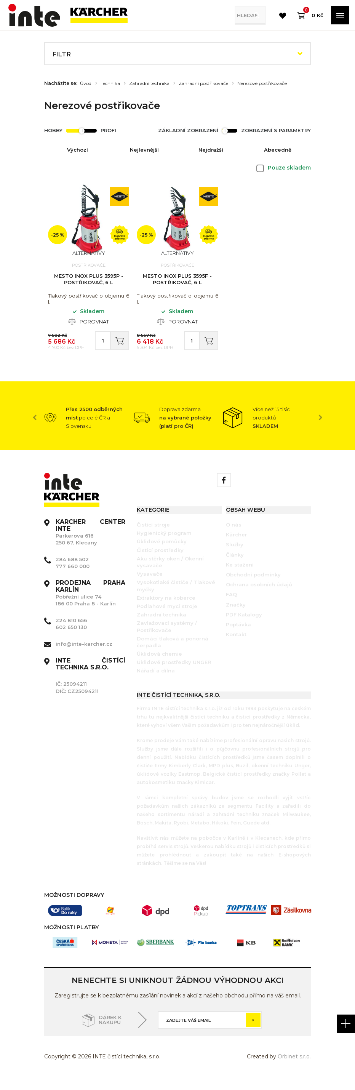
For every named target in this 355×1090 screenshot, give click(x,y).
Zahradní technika (149, 83)
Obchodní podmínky (253, 586)
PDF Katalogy (244, 626)
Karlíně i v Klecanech (253, 849)
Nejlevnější (144, 150)
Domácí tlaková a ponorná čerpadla (172, 653)
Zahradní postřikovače (203, 83)
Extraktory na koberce (166, 609)
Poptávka (238, 635)
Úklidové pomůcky (162, 552)
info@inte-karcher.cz (84, 655)
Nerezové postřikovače (262, 83)
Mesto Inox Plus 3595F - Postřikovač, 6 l (177, 282)
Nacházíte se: (60, 83)
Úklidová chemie (159, 665)
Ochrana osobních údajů (259, 595)
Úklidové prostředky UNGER (174, 673)
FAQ (231, 605)
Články (235, 566)
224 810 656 (71, 631)
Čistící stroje (153, 536)
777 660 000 (73, 577)
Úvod (85, 83)
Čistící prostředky (160, 561)
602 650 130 (71, 638)
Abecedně (277, 150)
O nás (233, 536)
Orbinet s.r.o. (294, 1067)
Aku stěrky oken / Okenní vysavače (170, 573)
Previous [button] (34, 428)
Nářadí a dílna (156, 682)
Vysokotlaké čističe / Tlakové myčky (176, 596)
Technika (110, 83)
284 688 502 (72, 570)
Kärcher (236, 546)
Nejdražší (210, 150)
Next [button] (320, 428)
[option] (88, 429)
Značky (236, 616)
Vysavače (150, 585)
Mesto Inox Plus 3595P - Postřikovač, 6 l (88, 282)
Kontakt (236, 645)
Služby (234, 555)
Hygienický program (164, 544)
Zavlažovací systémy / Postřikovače (167, 637)
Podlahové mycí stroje (167, 617)
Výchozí (77, 150)
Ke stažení (240, 576)
